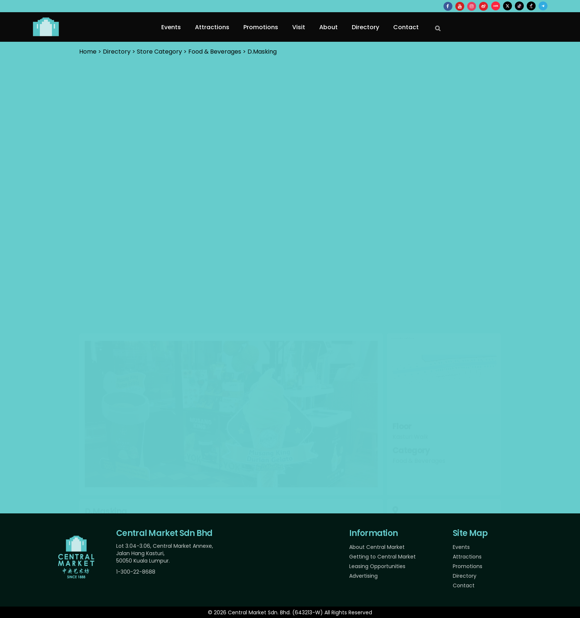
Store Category (159, 51)
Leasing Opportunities (377, 566)
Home (88, 51)
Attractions (467, 556)
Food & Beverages (214, 51)
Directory (464, 576)
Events (461, 547)
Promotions (467, 566)
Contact (464, 585)
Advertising (363, 576)
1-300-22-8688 (135, 571)
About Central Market (377, 547)
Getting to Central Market (382, 556)
